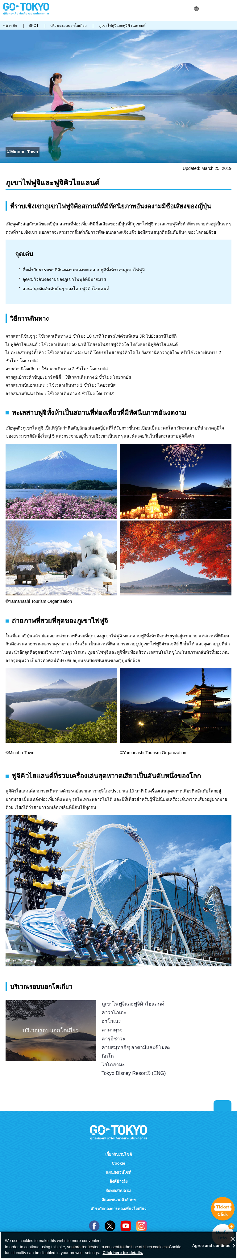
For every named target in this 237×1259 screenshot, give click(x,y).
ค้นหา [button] (205, 8)
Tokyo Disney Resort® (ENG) (134, 1073)
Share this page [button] (212, 8)
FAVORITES (220, 8)
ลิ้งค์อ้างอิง (118, 1181)
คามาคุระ (112, 1029)
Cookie (118, 1163)
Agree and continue (211, 1245)
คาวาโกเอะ (114, 1012)
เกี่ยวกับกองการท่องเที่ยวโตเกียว (118, 1209)
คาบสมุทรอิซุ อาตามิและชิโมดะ (136, 1047)
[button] (196, 8)
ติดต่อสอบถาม (118, 1190)
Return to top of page (222, 1105)
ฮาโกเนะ (111, 1021)
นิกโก (108, 1056)
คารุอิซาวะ (113, 1038)
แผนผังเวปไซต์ (118, 1172)
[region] (118, 1245)
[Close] (232, 1239)
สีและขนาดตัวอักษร (119, 1200)
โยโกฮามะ (113, 1064)
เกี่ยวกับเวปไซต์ (118, 1154)
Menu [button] (231, 8)
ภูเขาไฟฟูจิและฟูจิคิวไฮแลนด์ (133, 1003)
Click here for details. (122, 1252)
